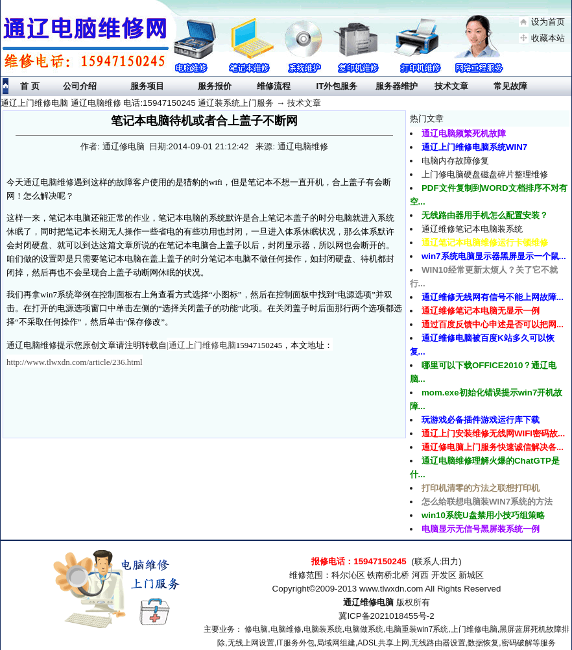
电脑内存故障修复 (455, 161)
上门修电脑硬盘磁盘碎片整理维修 (485, 174)
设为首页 (548, 22)
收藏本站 (548, 38)
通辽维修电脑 (368, 602)
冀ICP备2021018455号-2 (386, 616)
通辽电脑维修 (48, 182)
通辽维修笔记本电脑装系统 (472, 229)
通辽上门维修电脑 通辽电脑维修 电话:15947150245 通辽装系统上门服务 (137, 103)
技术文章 (304, 103)
